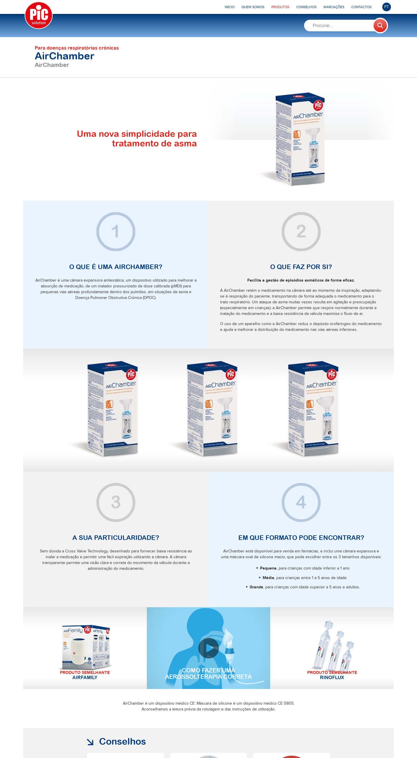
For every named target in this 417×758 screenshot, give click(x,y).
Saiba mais (108, 671)
